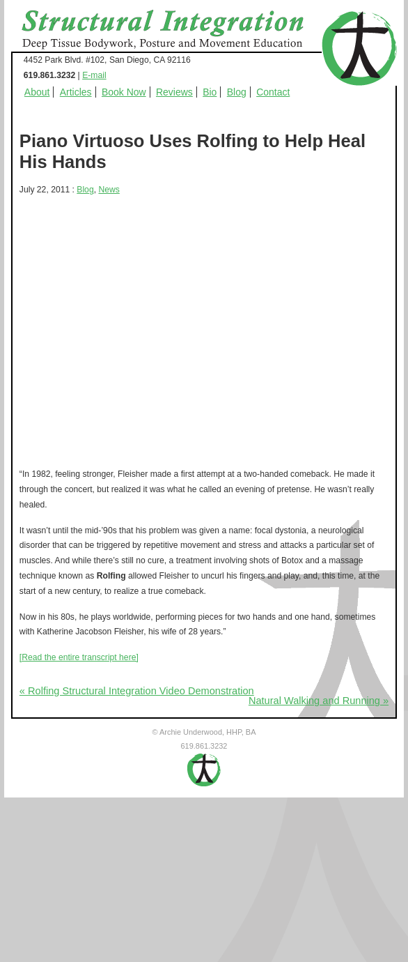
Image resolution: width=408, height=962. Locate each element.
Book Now (124, 92)
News (108, 189)
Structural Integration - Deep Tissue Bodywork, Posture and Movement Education (178, 31)
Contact (273, 92)
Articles (76, 92)
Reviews (174, 92)
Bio (210, 92)
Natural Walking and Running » (319, 700)
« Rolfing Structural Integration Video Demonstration (136, 690)
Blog (236, 92)
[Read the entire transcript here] (79, 657)
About (37, 92)
